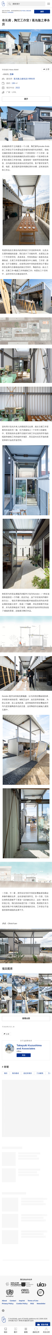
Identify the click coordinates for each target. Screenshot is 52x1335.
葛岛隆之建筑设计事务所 (24, 79)
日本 (12, 74)
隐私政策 (28, 10)
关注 (23, 1055)
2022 (18, 88)
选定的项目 (27, 1073)
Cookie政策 (10, 12)
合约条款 (23, 10)
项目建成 (15, 1073)
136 (13, 83)
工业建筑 (39, 1073)
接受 (42, 12)
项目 (5, 1073)
